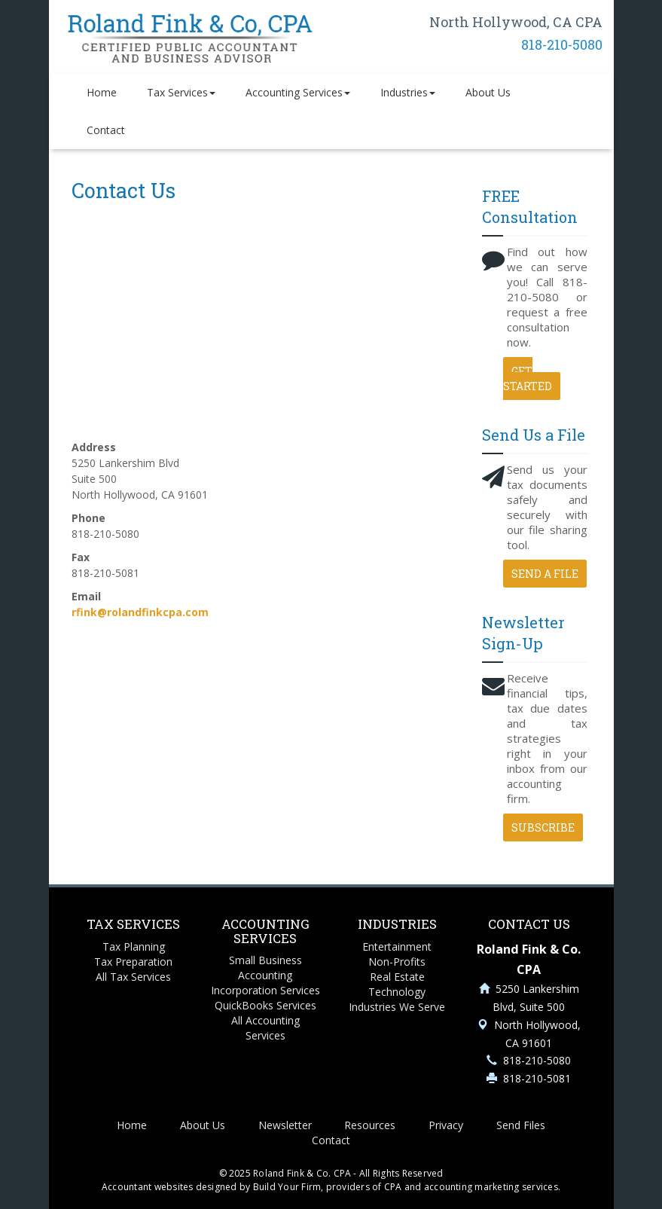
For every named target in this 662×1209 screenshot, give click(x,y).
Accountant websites (148, 1186)
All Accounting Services (265, 1028)
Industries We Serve (397, 1007)
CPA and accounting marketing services (471, 1186)
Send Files (520, 1125)
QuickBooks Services (265, 1005)
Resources (369, 1125)
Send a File (544, 573)
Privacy (446, 1125)
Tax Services (181, 92)
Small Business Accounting (265, 967)
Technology (397, 992)
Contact (106, 130)
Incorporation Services (265, 990)
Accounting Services (298, 92)
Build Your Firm (287, 1186)
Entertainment (397, 946)
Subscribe (543, 827)
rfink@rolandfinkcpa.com (140, 612)
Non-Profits (397, 961)
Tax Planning (133, 946)
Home (102, 92)
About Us (488, 92)
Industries (407, 92)
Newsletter (285, 1125)
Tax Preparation (133, 961)
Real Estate (397, 976)
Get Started (527, 378)
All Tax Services (133, 976)
